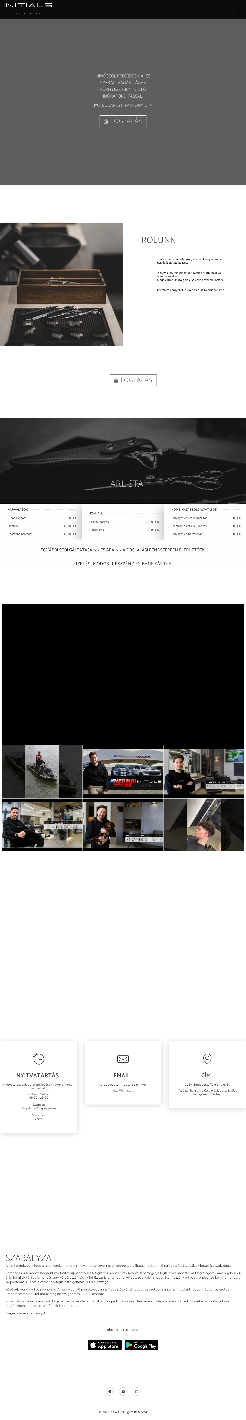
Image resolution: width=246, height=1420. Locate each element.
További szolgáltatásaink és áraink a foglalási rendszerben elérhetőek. (123, 556)
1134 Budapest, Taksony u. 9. (123, 105)
